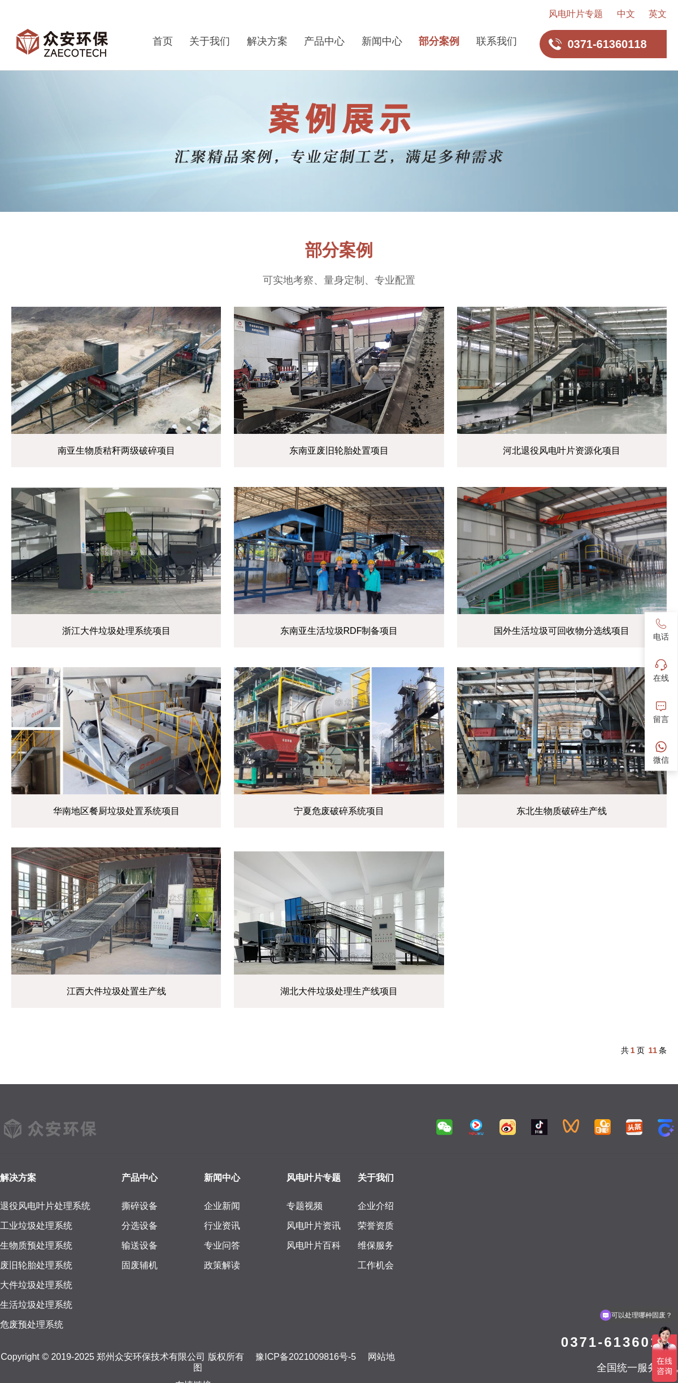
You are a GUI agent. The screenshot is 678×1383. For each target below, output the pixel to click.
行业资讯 (222, 1225)
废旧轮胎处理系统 (36, 1265)
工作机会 (376, 1265)
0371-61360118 (619, 1342)
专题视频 (304, 1206)
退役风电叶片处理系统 (45, 1206)
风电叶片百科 (313, 1245)
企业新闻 (222, 1206)
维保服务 (376, 1245)
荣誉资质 (376, 1225)
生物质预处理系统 (36, 1245)
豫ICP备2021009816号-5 (305, 1357)
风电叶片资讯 (313, 1225)
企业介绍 (376, 1206)
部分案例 (439, 41)
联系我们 (496, 41)
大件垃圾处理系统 (36, 1285)
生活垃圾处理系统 (36, 1305)
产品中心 (324, 41)
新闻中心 (382, 41)
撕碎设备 (139, 1206)
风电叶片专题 (576, 14)
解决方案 (267, 41)
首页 (163, 41)
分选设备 (139, 1225)
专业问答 (222, 1245)
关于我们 (209, 41)
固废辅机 (139, 1265)
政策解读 (222, 1265)
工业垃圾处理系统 (36, 1225)
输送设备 (139, 1245)
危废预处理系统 (31, 1324)
